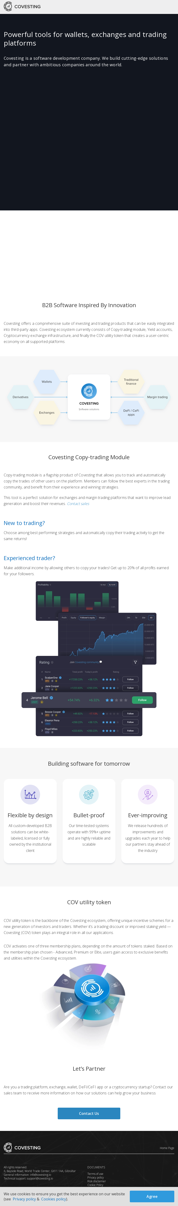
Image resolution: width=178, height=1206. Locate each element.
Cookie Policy (95, 1185)
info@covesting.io (40, 1175)
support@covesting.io (39, 1178)
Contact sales (77, 503)
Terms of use (95, 1174)
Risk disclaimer (96, 1181)
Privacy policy (95, 1177)
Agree (152, 1196)
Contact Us (89, 1113)
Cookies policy (53, 1199)
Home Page (167, 1148)
